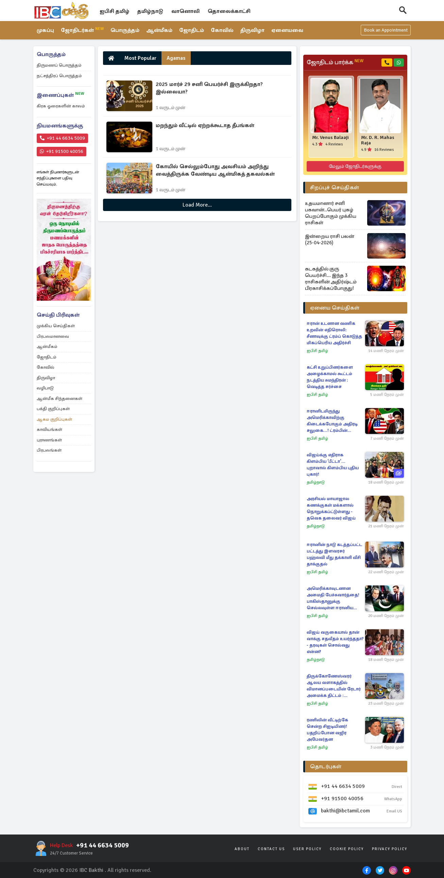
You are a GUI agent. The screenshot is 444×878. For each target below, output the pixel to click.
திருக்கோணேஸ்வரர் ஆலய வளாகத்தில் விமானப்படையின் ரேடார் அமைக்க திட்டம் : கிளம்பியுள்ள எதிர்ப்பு (334, 686)
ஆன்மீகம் (160, 30)
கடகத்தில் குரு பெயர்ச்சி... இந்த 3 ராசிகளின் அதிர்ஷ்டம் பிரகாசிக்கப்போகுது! (331, 278)
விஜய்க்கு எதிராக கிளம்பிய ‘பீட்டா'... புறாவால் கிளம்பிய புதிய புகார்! (333, 464)
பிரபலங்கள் (49, 450)
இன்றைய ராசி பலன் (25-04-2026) (329, 239)
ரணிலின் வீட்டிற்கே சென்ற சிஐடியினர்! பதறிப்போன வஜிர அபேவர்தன (327, 729)
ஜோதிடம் (192, 30)
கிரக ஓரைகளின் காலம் (61, 106)
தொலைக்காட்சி (229, 11)
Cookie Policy (347, 849)
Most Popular (140, 58)
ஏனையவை (288, 30)
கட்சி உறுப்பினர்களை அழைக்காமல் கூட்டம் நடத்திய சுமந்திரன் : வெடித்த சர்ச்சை (330, 377)
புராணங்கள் (49, 440)
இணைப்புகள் (60, 95)
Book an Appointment (386, 30)
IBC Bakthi (91, 870)
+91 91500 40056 (61, 151)
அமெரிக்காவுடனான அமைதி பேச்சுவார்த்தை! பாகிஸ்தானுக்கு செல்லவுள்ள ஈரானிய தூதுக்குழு (333, 598)
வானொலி (185, 11)
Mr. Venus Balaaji (330, 137)
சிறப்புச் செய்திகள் (334, 187)
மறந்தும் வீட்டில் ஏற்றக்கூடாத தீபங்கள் (205, 125)
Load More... (197, 204)
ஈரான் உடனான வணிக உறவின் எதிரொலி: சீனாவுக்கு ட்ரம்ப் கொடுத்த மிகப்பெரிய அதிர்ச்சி (334, 333)
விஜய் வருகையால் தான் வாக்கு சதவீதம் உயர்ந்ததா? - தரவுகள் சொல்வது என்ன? (335, 642)
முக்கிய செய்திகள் (56, 326)
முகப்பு (45, 30)
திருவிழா (253, 30)
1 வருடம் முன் (170, 107)
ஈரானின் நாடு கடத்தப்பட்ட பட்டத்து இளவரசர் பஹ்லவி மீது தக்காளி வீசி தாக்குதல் (334, 554)
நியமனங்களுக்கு (60, 125)
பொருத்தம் (125, 30)
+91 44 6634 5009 (62, 138)
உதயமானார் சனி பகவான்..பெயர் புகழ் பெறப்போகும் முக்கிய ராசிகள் (330, 213)
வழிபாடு (45, 388)
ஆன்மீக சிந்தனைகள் (59, 398)
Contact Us (271, 849)
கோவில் (222, 30)
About (242, 849)
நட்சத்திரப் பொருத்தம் (59, 75)
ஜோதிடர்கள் (82, 30)
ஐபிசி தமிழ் (114, 11)
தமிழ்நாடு (150, 11)
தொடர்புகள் (326, 766)
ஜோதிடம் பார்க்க (335, 62)
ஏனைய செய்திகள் (335, 307)
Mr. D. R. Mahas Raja (377, 140)
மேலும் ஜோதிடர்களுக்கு (355, 166)
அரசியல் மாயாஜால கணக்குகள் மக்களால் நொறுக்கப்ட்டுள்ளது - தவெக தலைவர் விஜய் (331, 508)
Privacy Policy (389, 849)
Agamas (176, 58)
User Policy (307, 849)
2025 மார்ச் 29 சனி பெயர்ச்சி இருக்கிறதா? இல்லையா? (209, 88)
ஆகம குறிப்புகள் (54, 419)
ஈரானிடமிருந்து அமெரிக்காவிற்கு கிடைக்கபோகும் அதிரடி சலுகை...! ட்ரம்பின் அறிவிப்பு (332, 421)
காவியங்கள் (49, 429)
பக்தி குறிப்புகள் (53, 408)
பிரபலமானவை (53, 336)
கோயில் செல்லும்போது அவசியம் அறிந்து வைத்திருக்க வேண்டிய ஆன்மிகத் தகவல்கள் (215, 170)
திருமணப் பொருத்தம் (59, 65)
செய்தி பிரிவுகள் (58, 315)
